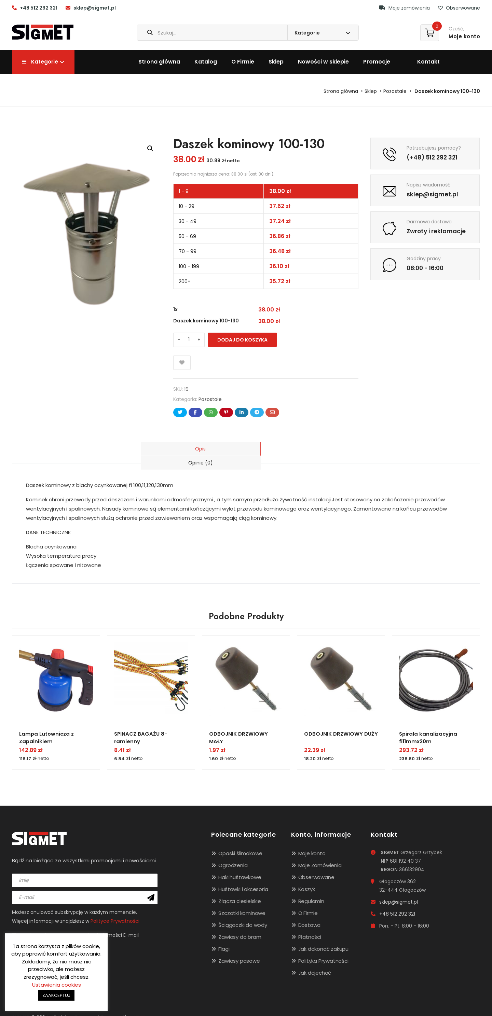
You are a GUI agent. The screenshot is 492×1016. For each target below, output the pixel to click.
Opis (193, 448)
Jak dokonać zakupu (323, 936)
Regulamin (311, 888)
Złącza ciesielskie (239, 888)
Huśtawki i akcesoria (243, 876)
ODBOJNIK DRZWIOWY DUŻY (341, 719)
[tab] (193, 449)
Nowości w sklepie (323, 62)
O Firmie (242, 62)
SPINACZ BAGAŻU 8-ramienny (141, 723)
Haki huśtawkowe (239, 864)
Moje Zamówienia (320, 852)
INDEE (139, 1004)
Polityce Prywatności (115, 908)
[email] (85, 884)
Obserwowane (459, 7)
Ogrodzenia (232, 852)
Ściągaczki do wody (242, 912)
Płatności (309, 924)
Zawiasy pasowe (239, 948)
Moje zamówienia (404, 7)
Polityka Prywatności (323, 948)
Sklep (276, 62)
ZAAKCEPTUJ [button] (56, 995)
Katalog (205, 62)
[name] (85, 867)
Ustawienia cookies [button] (56, 984)
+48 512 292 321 (38, 7)
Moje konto (312, 840)
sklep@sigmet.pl (94, 7)
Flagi (223, 936)
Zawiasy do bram (239, 924)
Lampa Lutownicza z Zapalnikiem (46, 723)
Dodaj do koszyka (242, 339)
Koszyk (306, 876)
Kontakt (428, 62)
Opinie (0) (298, 448)
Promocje (376, 62)
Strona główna (159, 62)
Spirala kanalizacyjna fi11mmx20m (428, 723)
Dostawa (309, 912)
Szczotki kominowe (241, 900)
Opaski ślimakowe (240, 840)
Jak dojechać (314, 960)
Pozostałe (395, 91)
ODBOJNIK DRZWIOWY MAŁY (238, 723)
